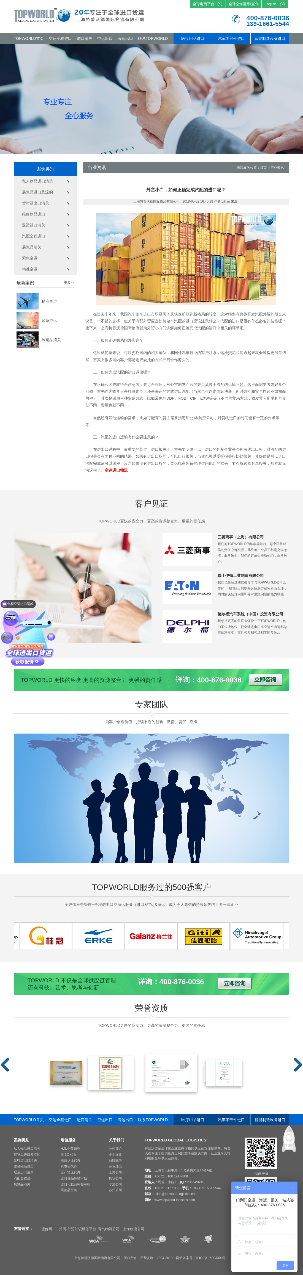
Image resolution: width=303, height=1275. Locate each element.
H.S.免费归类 (70, 1148)
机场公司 (115, 1178)
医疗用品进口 (192, 38)
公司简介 (115, 1148)
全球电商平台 (203, 4)
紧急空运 (49, 320)
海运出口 (125, 38)
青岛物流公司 (109, 1229)
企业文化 (115, 1155)
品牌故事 (115, 1160)
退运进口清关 (24, 1172)
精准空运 (49, 301)
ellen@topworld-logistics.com (176, 1194)
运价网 (46, 1229)
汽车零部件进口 (231, 38)
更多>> (69, 283)
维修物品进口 (24, 1166)
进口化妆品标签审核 (75, 1184)
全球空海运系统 (241, 4)
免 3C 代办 (69, 1155)
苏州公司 (115, 1190)
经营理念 (115, 1166)
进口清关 (84, 38)
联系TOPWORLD (153, 38)
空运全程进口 (60, 38)
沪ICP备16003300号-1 (212, 1258)
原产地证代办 (70, 1172)
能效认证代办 (70, 1160)
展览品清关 (51, 340)
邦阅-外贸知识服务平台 (77, 1229)
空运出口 (105, 38)
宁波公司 (115, 1184)
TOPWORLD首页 (29, 38)
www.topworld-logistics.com (175, 1200)
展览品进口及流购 (27, 1155)
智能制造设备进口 (270, 38)
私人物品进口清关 (27, 1148)
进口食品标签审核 (74, 1178)
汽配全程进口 (24, 1178)
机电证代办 (69, 1166)
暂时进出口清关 (25, 1160)
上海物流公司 (133, 1229)
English (270, 4)
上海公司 (115, 1172)
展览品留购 (69, 1190)
